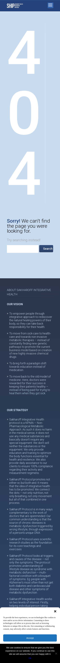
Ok (30, 658)
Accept (30, 638)
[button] (55, 611)
